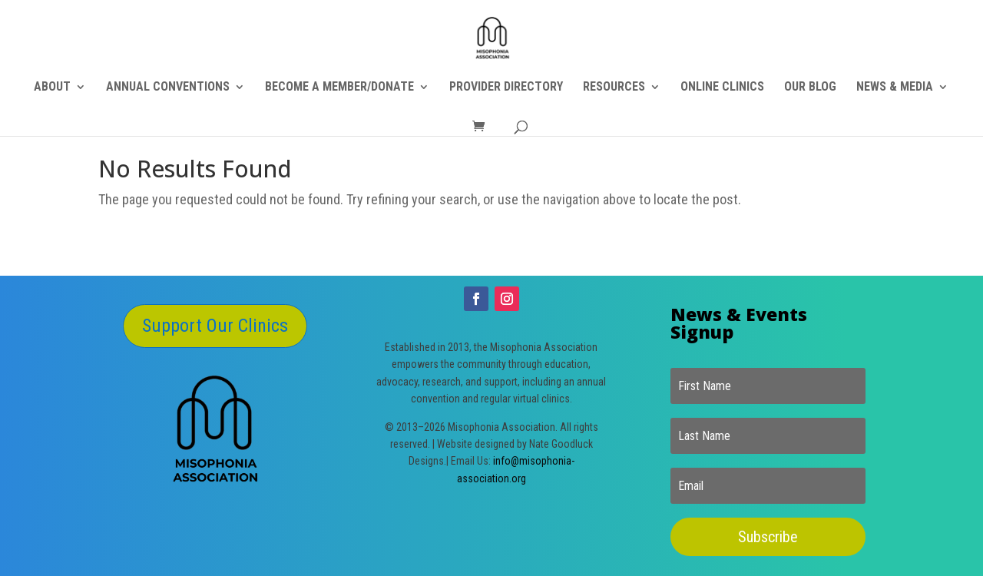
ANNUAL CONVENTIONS (168, 87)
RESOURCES (614, 87)
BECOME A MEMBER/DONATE (339, 87)
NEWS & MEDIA (894, 87)
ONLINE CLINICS (722, 87)
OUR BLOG (810, 87)
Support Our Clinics (215, 325)
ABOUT (52, 87)
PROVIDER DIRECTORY (506, 87)
